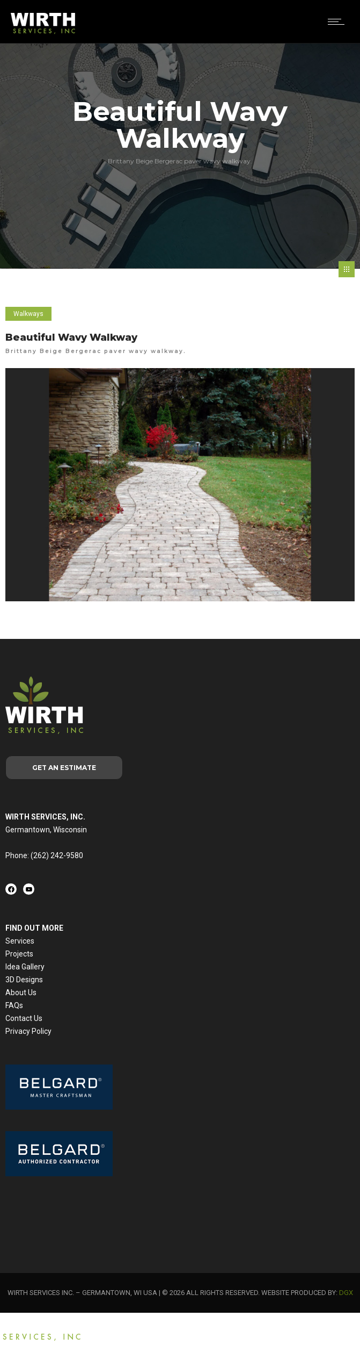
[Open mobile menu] (338, 21)
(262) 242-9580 (57, 855)
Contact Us (23, 1018)
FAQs (14, 1005)
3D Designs (24, 979)
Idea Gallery (25, 966)
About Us (20, 992)
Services (19, 941)
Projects (19, 954)
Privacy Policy (28, 1031)
